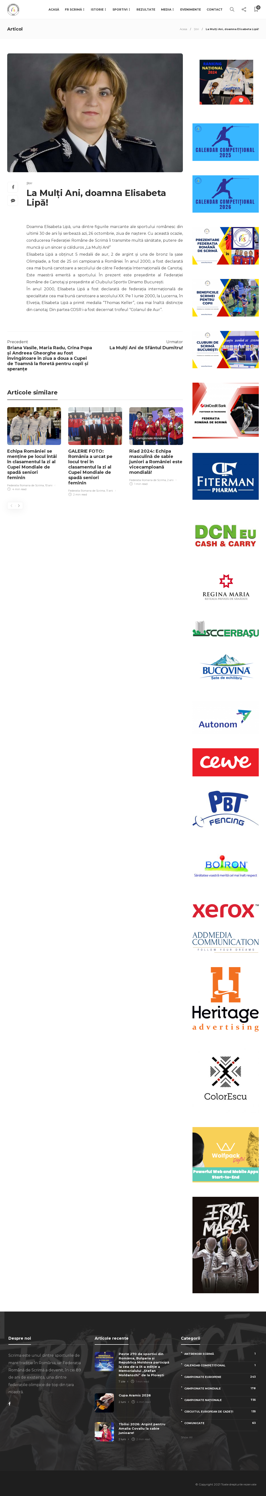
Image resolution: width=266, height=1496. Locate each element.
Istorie (97, 9)
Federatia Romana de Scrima (25, 485)
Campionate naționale (221, 1400)
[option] (34, 449)
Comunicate (221, 1423)
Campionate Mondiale (151, 438)
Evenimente (190, 9)
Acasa (183, 29)
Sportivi (120, 9)
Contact (215, 9)
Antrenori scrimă (221, 1354)
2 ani (170, 480)
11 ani (109, 490)
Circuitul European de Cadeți (221, 1411)
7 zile (122, 1381)
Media (166, 9)
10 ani (48, 485)
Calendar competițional (221, 1365)
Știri (196, 29)
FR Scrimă (73, 9)
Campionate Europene (221, 1377)
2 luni (122, 1402)
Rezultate (145, 9)
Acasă (54, 9)
